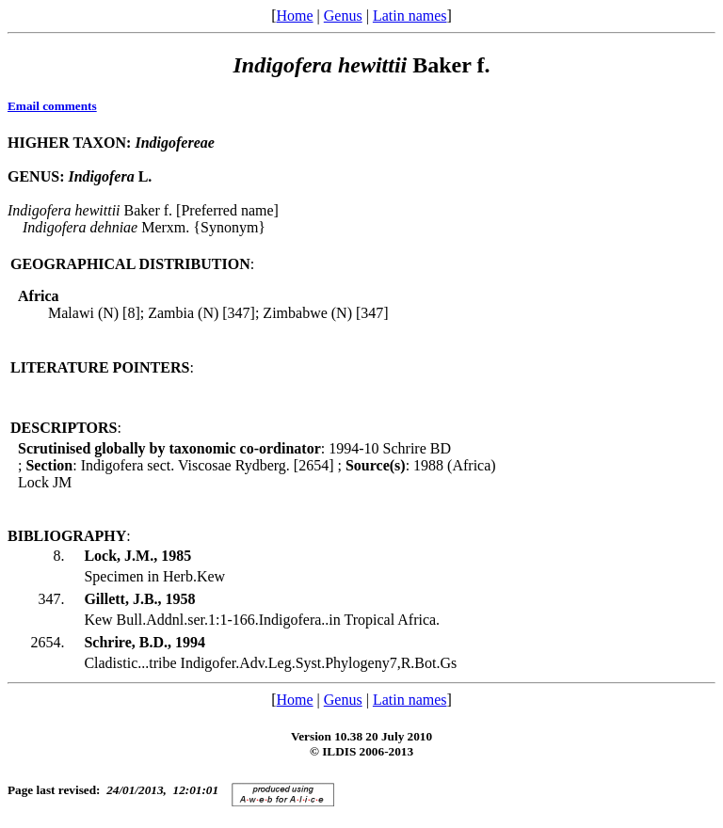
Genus (343, 16)
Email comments (52, 106)
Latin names (410, 16)
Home (294, 16)
